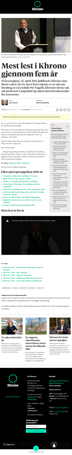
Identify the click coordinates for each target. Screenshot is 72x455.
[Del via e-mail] (68, 110)
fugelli (15, 288)
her (68, 306)
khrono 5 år (6, 288)
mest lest (40, 288)
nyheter (23, 288)
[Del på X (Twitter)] (61, 110)
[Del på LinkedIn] (65, 110)
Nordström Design (61, 407)
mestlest (31, 288)
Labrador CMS (59, 411)
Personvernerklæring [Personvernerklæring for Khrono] (13, 396)
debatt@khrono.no (56, 383)
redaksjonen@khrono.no (58, 381)
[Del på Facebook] (57, 110)
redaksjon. (31, 397)
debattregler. (32, 399)
